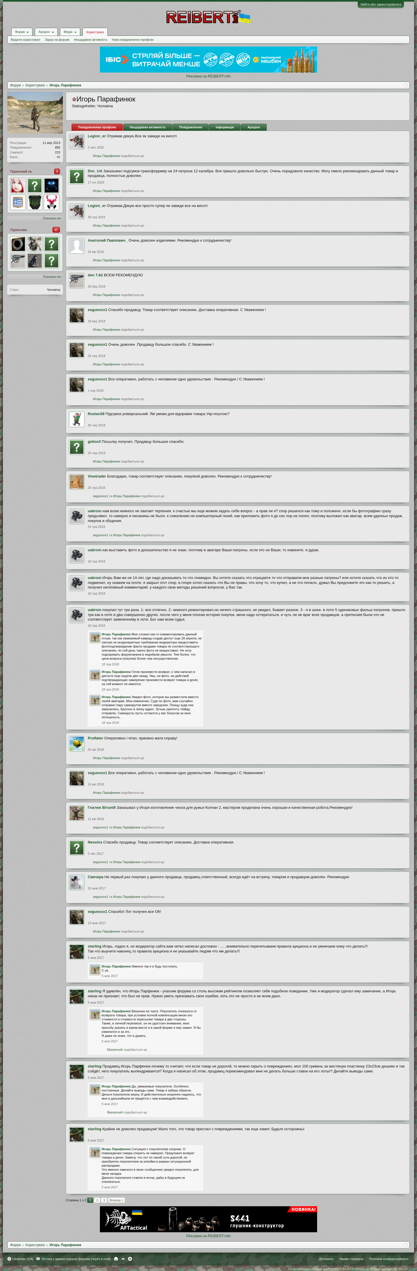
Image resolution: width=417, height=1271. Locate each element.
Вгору (123, 1259)
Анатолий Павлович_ (107, 240)
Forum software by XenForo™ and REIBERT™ (348, 1269)
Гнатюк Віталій (102, 807)
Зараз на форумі (57, 39)
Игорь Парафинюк (106, 156)
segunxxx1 (97, 310)
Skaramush (115, 1049)
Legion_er (97, 136)
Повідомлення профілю (97, 127)
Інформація (225, 127)
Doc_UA (95, 171)
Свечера (95, 877)
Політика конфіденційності (388, 1259)
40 (58, 157)
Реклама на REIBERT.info (208, 76)
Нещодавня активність (90, 39)
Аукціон (254, 127)
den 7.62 (95, 275)
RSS (130, 1259)
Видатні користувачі (25, 39)
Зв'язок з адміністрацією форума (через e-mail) (76, 1259)
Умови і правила (351, 1259)
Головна (116, 1259)
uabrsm (94, 511)
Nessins (95, 842)
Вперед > (116, 1200)
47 (56, 230)
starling (94, 946)
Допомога (326, 1259)
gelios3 (94, 441)
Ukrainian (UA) (22, 1259)
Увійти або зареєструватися (380, 4)
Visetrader (97, 476)
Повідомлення (190, 127)
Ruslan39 (96, 414)
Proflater (95, 738)
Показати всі (52, 218)
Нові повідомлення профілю (133, 39)
